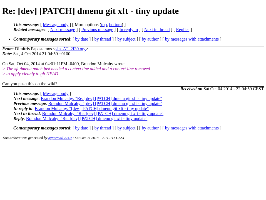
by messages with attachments (192, 39)
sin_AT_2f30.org (71, 48)
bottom (115, 24)
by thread (103, 39)
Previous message (97, 29)
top (104, 24)
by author (150, 39)
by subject (126, 39)
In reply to (129, 29)
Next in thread (157, 29)
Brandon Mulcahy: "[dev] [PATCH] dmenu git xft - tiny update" (105, 103)
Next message (62, 29)
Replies (182, 29)
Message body (55, 24)
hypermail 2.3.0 (60, 138)
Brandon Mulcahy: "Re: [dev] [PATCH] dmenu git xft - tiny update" (101, 98)
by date (81, 39)
